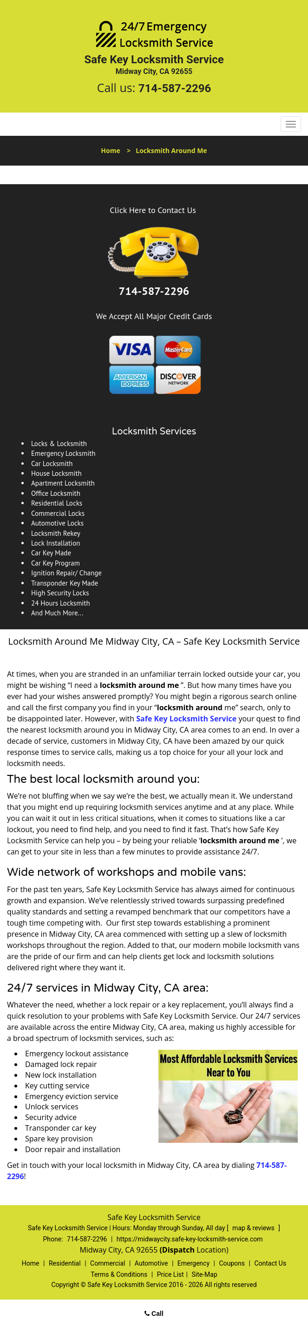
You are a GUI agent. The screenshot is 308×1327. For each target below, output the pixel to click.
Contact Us (270, 1263)
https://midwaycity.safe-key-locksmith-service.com (190, 1239)
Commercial (107, 1263)
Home (110, 150)
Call (154, 1313)
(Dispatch (178, 1250)
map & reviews (254, 1228)
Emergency (193, 1263)
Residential (65, 1263)
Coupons (232, 1263)
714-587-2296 (174, 88)
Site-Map (204, 1274)
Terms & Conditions (119, 1274)
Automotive (151, 1263)
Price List (170, 1274)
